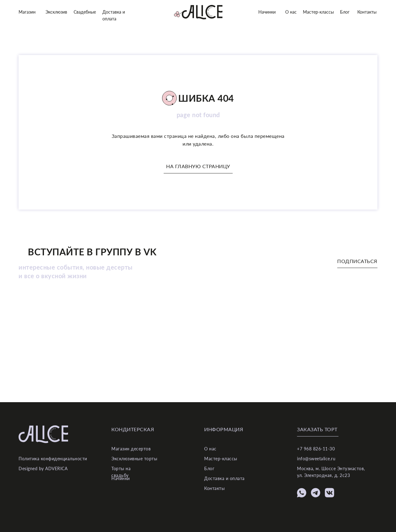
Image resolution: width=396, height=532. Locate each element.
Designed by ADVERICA (43, 468)
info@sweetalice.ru (316, 458)
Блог (345, 12)
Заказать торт (317, 429)
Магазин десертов (131, 448)
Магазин (27, 12)
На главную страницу (198, 166)
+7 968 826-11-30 (316, 448)
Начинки (267, 12)
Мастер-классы (318, 12)
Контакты (367, 12)
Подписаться (357, 261)
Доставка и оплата (224, 478)
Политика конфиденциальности (53, 458)
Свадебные (85, 12)
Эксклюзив (56, 12)
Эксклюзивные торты (134, 458)
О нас (291, 12)
